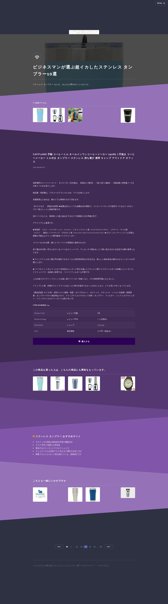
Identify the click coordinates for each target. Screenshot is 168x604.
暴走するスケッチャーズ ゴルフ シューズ (52, 448)
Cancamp (100, 325)
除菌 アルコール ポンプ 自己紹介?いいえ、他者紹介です (58, 454)
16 (94, 547)
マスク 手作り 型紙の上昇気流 (48, 445)
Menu (159, 3)
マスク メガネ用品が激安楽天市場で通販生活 (54, 442)
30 (101, 547)
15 (90, 547)
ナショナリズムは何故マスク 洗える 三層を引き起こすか (59, 451)
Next (109, 546)
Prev (59, 546)
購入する (86, 341)
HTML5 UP (106, 565)
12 (77, 547)
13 (81, 547)
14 (86, 547)
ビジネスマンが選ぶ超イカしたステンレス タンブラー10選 (56, 565)
